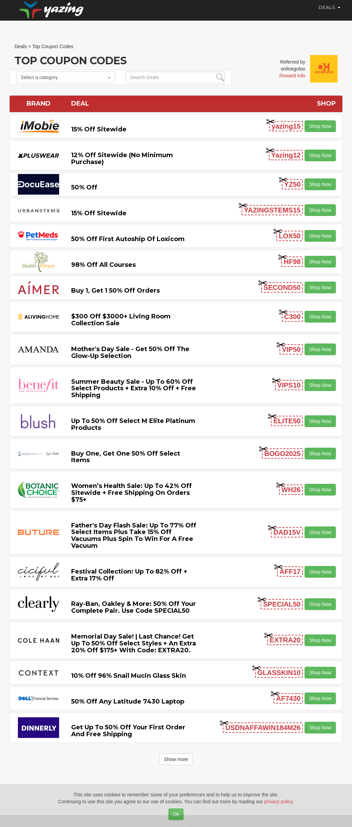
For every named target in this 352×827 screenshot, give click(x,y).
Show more (176, 759)
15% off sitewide (98, 129)
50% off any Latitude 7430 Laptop (127, 701)
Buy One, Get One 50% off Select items (125, 457)
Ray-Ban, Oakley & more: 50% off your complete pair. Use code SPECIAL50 (133, 607)
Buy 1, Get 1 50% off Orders (115, 290)
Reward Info (292, 75)
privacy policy (278, 801)
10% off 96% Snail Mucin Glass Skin (128, 675)
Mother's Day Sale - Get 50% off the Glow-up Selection (130, 352)
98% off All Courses (103, 265)
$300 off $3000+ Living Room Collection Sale (120, 320)
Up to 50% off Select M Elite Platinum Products (133, 424)
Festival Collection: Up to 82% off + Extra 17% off (129, 575)
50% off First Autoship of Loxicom (128, 239)
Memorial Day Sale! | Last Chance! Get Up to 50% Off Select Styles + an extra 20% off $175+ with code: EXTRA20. (133, 643)
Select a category (66, 77)
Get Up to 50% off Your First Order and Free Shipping (128, 730)
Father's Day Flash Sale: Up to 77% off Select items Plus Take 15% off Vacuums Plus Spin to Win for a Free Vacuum (133, 535)
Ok (176, 814)
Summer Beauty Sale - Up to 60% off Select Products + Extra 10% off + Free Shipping (133, 388)
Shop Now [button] (320, 126)
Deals (329, 14)
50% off (84, 187)
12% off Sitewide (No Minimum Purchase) (122, 158)
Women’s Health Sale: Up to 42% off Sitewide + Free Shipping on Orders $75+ (131, 492)
